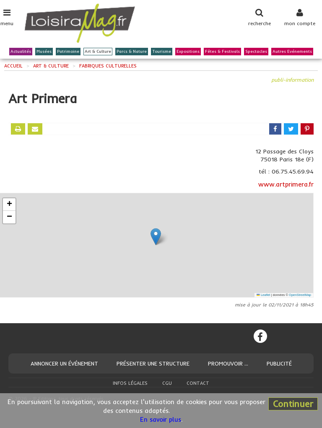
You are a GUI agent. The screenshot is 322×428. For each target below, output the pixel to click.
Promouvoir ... (228, 363)
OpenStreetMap (300, 295)
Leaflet (263, 295)
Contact (198, 383)
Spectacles (256, 51)
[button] (156, 236)
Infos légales (130, 383)
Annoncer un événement (64, 363)
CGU (167, 383)
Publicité (279, 363)
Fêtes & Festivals (222, 51)
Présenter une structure (153, 363)
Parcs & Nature (132, 51)
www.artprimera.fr (286, 184)
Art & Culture (98, 51)
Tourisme (161, 51)
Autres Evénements (292, 51)
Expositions (188, 51)
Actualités (20, 51)
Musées (44, 51)
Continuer (293, 403)
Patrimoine (68, 51)
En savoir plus (160, 419)
